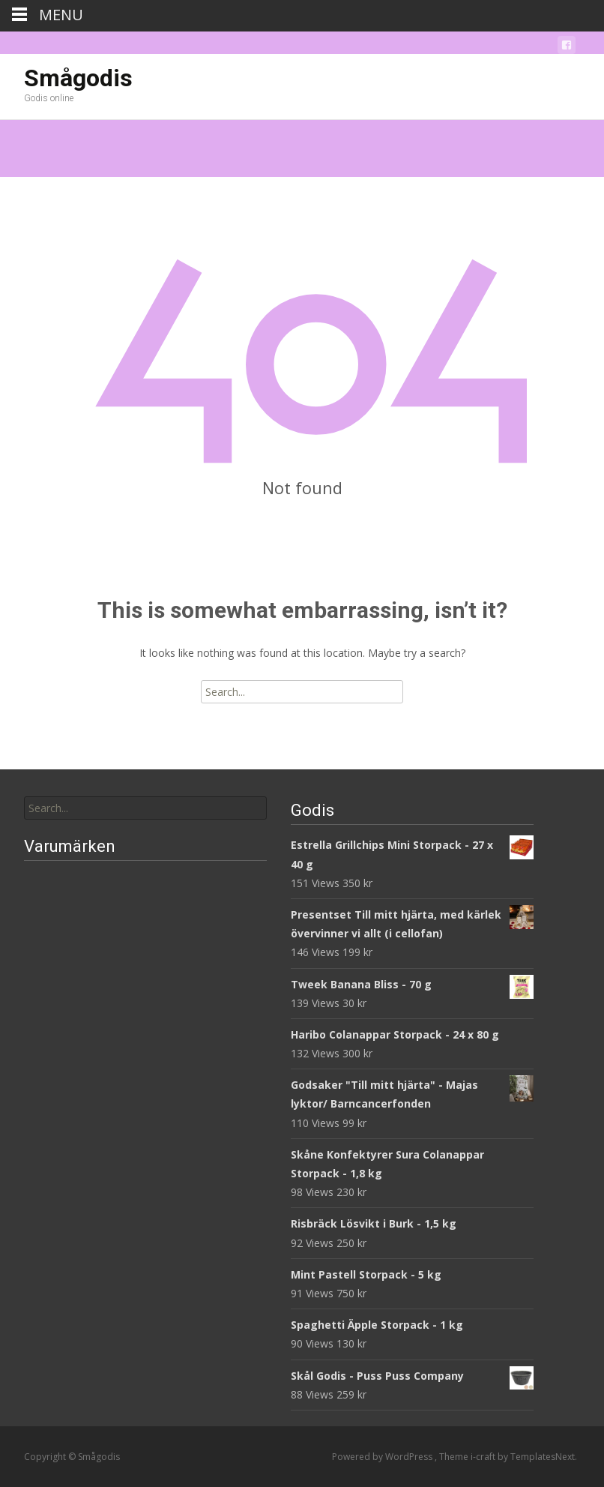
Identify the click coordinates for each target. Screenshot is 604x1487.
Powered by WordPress (383, 1456)
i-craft (484, 1456)
